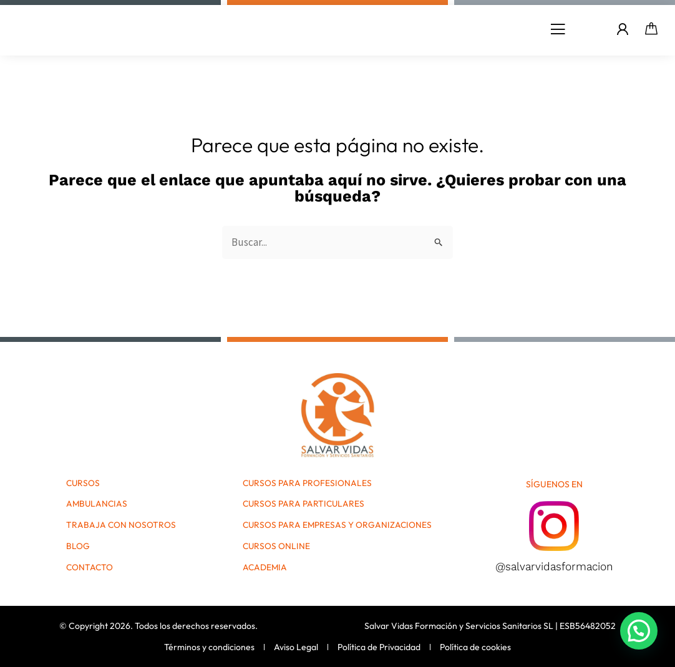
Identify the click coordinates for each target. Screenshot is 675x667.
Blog (78, 547)
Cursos (83, 483)
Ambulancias (97, 504)
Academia (265, 568)
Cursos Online (276, 547)
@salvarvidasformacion (554, 566)
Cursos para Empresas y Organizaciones (337, 526)
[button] (557, 30)
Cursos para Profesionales (307, 483)
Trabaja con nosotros (121, 526)
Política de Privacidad (379, 647)
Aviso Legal (296, 647)
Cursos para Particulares (304, 504)
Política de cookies (475, 647)
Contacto (90, 568)
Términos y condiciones (209, 647)
